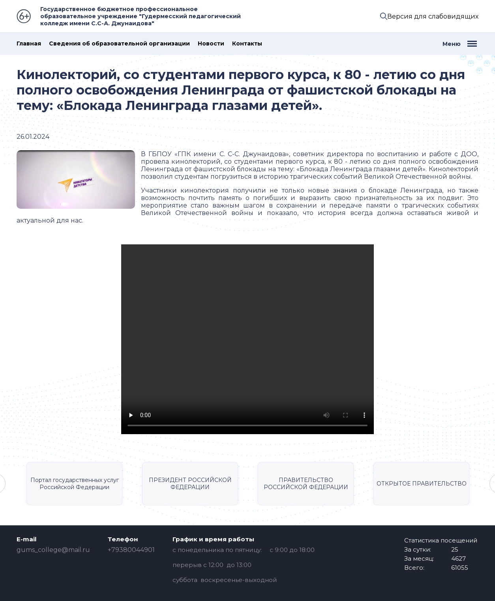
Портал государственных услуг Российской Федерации (74, 483)
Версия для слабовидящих (432, 16)
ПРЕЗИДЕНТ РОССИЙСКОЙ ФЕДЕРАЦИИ (190, 483)
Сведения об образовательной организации (119, 43)
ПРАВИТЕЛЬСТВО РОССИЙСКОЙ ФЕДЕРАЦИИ (306, 483)
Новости (211, 43)
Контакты (247, 43)
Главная (29, 43)
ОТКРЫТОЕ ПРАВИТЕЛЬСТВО (422, 483)
